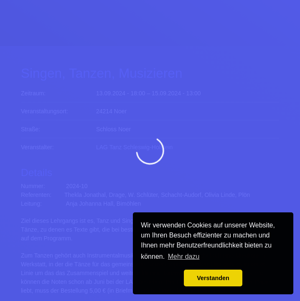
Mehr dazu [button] (184, 256)
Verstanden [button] (213, 278)
